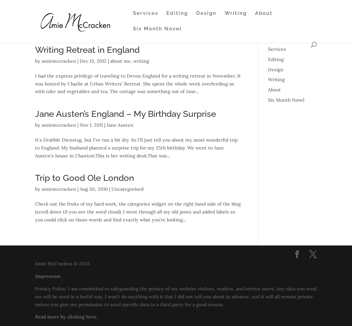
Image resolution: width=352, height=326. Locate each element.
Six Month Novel (157, 29)
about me (120, 61)
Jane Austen (120, 125)
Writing (236, 13)
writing (141, 61)
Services (145, 13)
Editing (177, 13)
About (264, 13)
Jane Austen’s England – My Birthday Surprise (125, 114)
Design (206, 13)
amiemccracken (59, 61)
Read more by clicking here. (66, 317)
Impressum (48, 276)
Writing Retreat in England (87, 50)
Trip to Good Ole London (84, 178)
